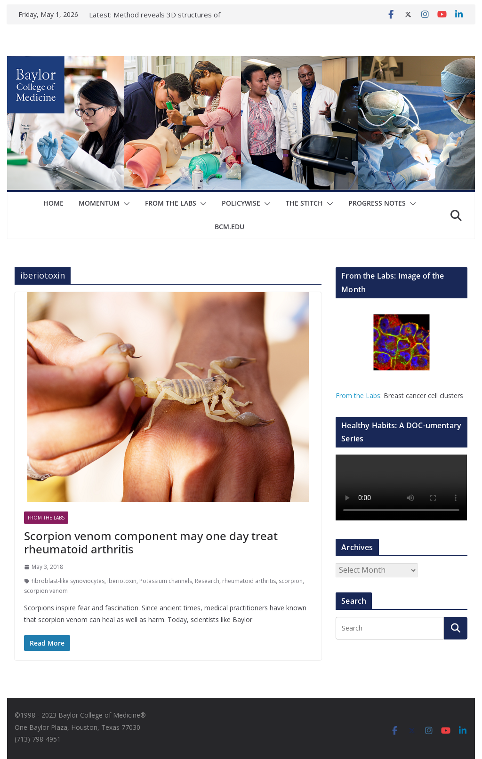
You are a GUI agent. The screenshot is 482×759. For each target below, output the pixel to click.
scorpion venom (46, 591)
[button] (125, 204)
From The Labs (170, 203)
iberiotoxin (122, 581)
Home (53, 203)
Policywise (241, 203)
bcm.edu (229, 226)
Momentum (99, 203)
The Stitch (304, 203)
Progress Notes (377, 203)
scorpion (291, 581)
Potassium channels (165, 581)
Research (207, 581)
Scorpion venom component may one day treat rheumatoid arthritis (151, 542)
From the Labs (358, 395)
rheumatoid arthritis (249, 581)
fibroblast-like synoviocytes (68, 581)
